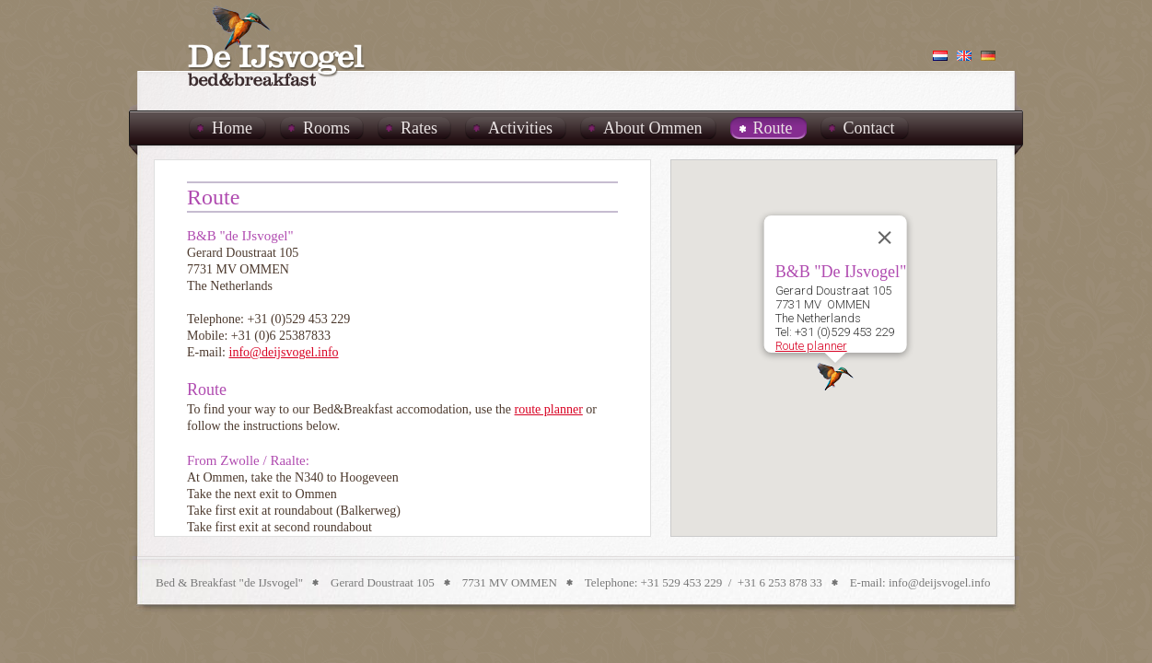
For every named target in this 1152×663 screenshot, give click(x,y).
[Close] (884, 237)
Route (773, 128)
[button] (835, 376)
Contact (869, 128)
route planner (549, 409)
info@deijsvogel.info (284, 352)
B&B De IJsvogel (277, 46)
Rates (419, 128)
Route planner (810, 346)
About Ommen (653, 128)
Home (232, 128)
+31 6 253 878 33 (780, 582)
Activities (520, 128)
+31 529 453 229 (682, 582)
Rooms (326, 128)
